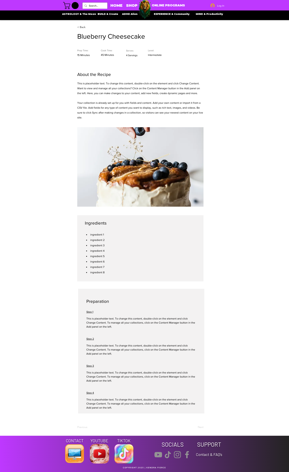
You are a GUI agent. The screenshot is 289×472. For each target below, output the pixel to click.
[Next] (195, 427)
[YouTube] (158, 454)
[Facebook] (187, 454)
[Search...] (94, 6)
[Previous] (88, 427)
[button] (71, 5)
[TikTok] (168, 454)
